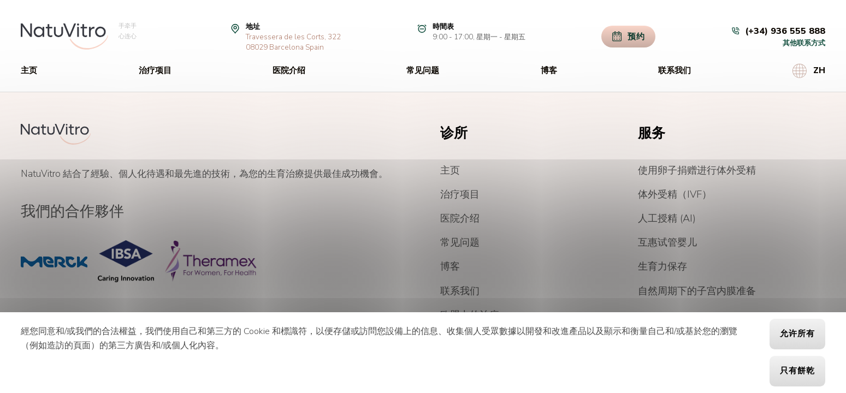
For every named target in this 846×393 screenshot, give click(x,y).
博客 (549, 70)
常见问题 (422, 70)
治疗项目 (155, 70)
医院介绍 (289, 70)
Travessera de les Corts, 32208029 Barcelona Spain (293, 42)
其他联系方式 (804, 43)
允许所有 (797, 333)
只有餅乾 (797, 370)
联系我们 (674, 70)
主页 (29, 70)
